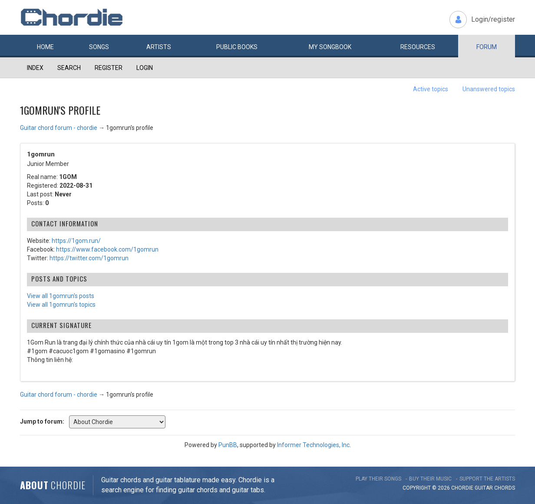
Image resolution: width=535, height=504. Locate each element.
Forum (486, 46)
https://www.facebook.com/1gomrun (107, 249)
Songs (99, 46)
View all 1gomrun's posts (60, 295)
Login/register (493, 19)
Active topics (430, 89)
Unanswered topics (488, 89)
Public (237, 46)
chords (504, 488)
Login (144, 67)
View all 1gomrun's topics (61, 304)
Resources (417, 46)
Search (69, 67)
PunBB (227, 444)
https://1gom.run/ (76, 240)
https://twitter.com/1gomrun (89, 258)
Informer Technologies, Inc (313, 444)
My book (330, 46)
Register (108, 67)
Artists (158, 46)
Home (45, 46)
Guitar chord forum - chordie (58, 127)
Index (35, 67)
